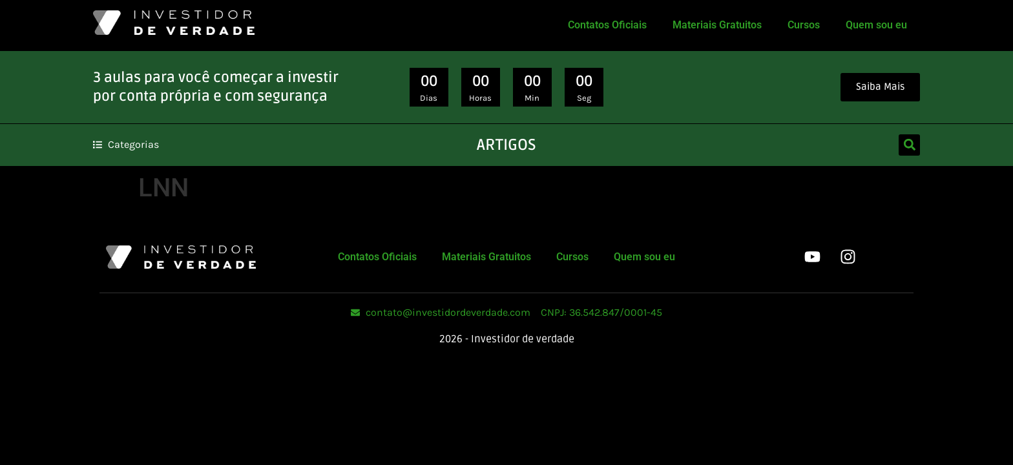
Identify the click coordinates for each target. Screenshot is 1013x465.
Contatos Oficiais (607, 25)
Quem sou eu (876, 25)
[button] (909, 145)
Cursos (804, 25)
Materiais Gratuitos (717, 25)
